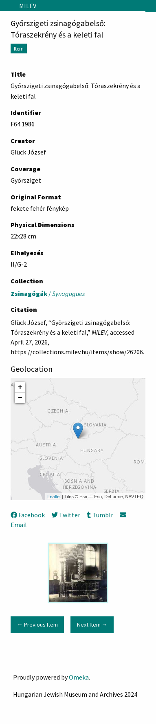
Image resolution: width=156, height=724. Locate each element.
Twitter (65, 515)
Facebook (28, 515)
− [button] (20, 398)
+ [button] (20, 387)
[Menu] (6, 5)
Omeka (79, 677)
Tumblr (100, 515)
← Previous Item (37, 624)
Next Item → (92, 624)
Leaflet (54, 496)
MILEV (27, 6)
